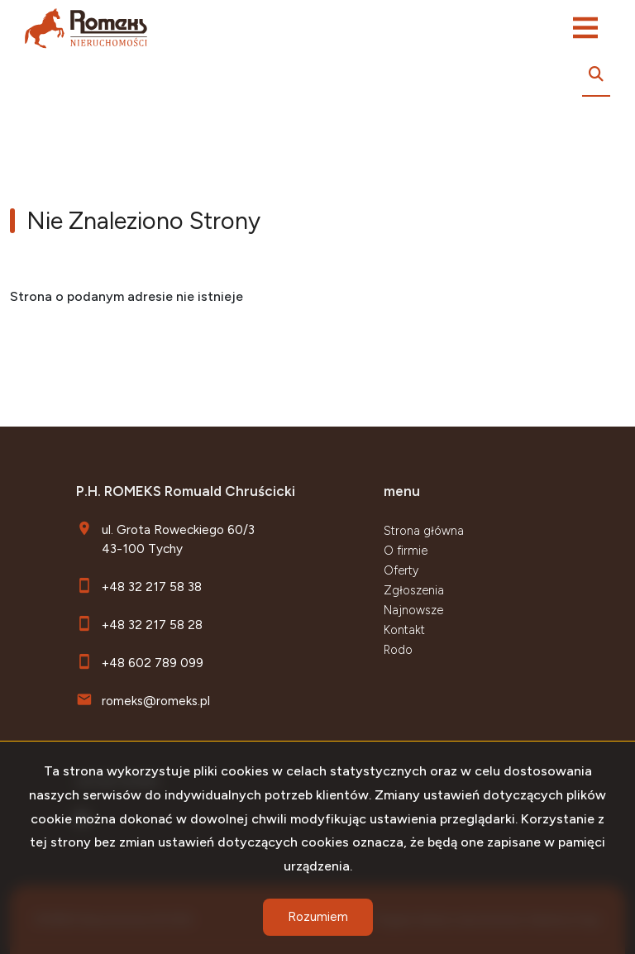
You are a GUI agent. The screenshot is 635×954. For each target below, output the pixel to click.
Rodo (398, 649)
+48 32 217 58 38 (152, 586)
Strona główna (424, 530)
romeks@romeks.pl (156, 700)
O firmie (405, 550)
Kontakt (404, 629)
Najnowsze (413, 610)
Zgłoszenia (414, 590)
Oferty (401, 570)
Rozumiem (318, 916)
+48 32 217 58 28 (152, 624)
